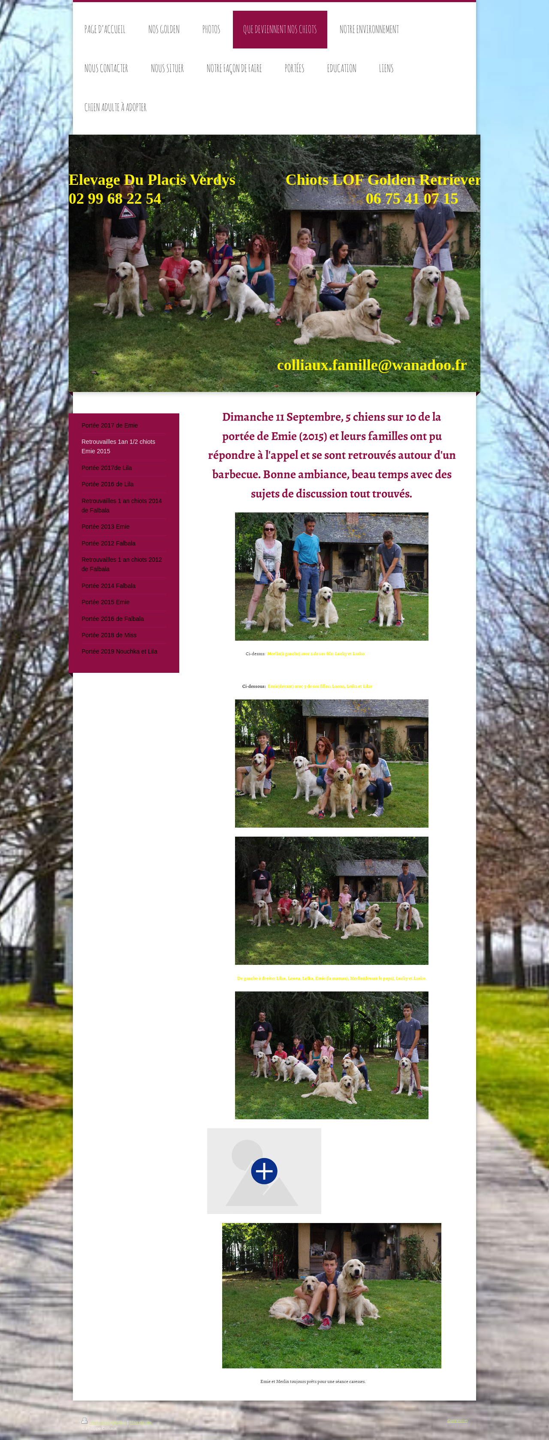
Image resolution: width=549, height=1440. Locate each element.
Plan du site (140, 1422)
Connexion (457, 1420)
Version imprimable (104, 1422)
